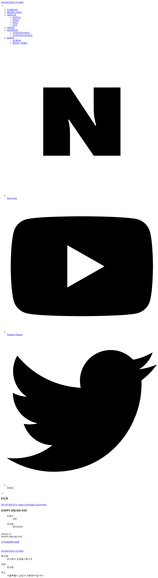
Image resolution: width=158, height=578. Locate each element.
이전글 (4, 542)
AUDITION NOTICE (23, 35)
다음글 (16, 542)
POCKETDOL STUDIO (12, 2)
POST (15, 22)
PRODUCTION (14, 12)
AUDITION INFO (21, 33)
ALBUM (17, 40)
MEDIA (10, 38)
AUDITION (12, 30)
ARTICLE (11, 15)
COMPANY (12, 10)
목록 (10, 542)
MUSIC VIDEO (20, 43)
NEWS (16, 20)
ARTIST (11, 27)
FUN (15, 25)
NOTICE (17, 17)
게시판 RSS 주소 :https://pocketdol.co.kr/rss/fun (23, 504)
